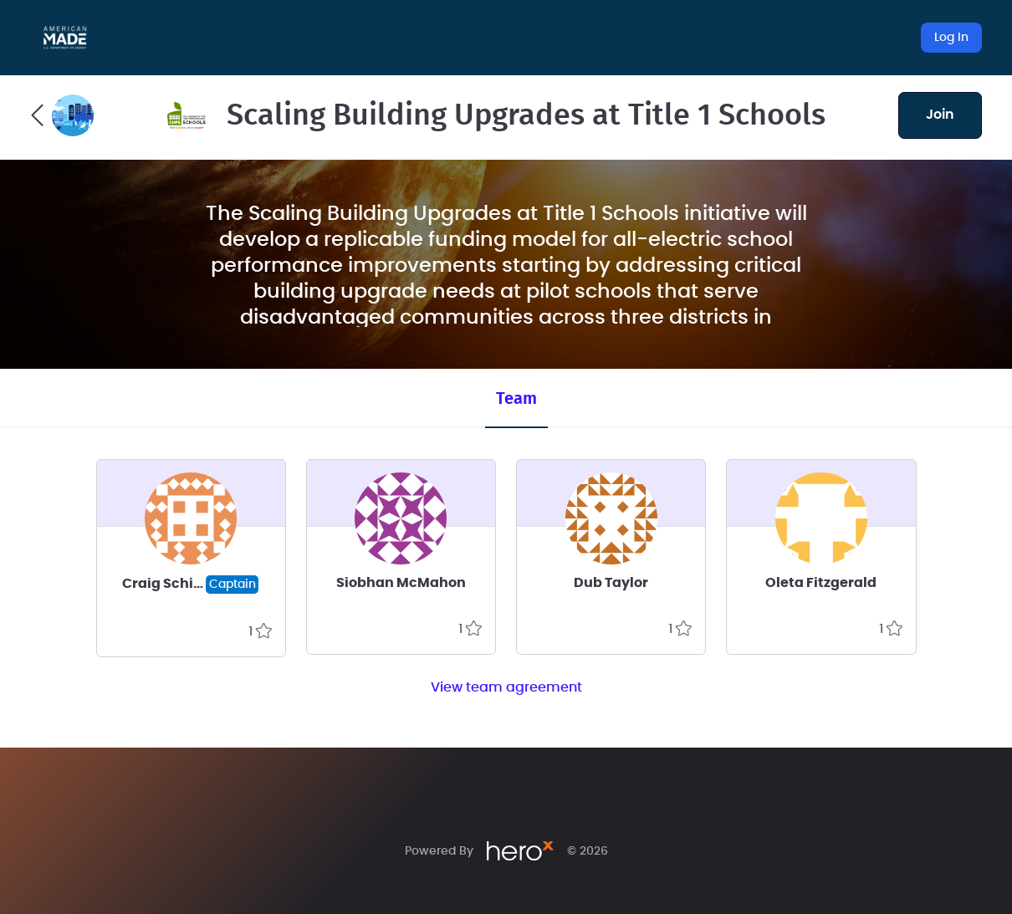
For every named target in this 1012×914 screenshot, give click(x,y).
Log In (951, 37)
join (940, 114)
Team (516, 399)
